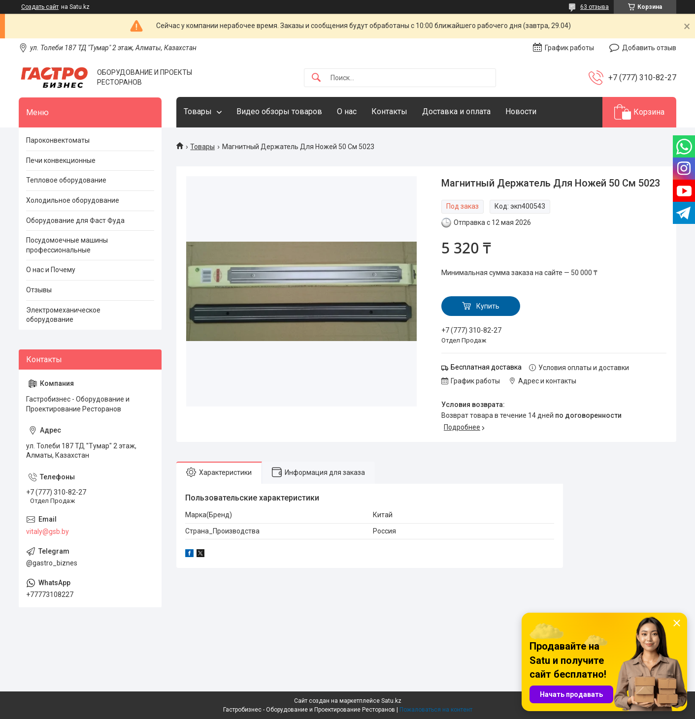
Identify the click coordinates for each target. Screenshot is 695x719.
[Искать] (316, 78)
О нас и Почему (50, 270)
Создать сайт (40, 6)
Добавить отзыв (649, 48)
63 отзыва (594, 6)
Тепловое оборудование (66, 180)
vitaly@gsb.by (47, 531)
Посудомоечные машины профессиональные (67, 245)
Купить (487, 306)
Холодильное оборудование (72, 200)
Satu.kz (391, 700)
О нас (347, 111)
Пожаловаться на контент (435, 709)
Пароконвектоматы (58, 140)
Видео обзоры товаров (279, 111)
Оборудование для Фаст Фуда (75, 220)
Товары (198, 111)
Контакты (389, 111)
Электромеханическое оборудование (63, 315)
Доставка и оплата (456, 111)
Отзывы (39, 290)
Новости (520, 111)
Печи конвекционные (61, 160)
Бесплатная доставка (486, 367)
